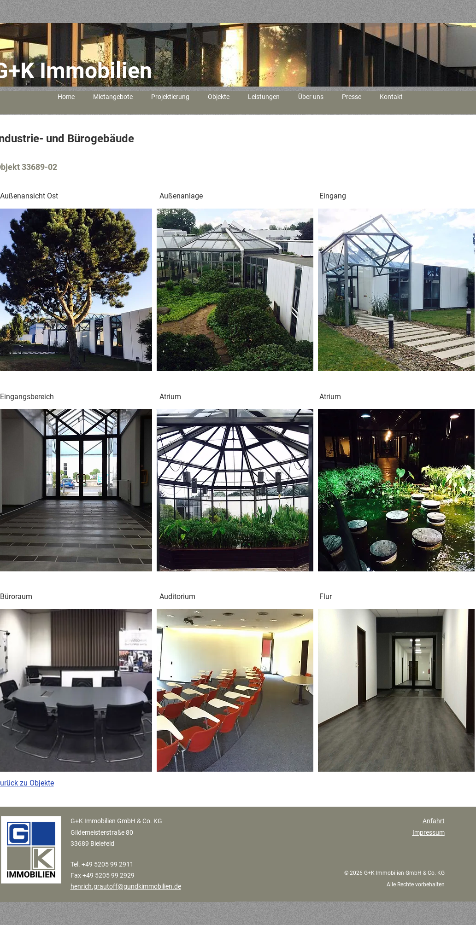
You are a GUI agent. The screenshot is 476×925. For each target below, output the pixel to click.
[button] (235, 290)
